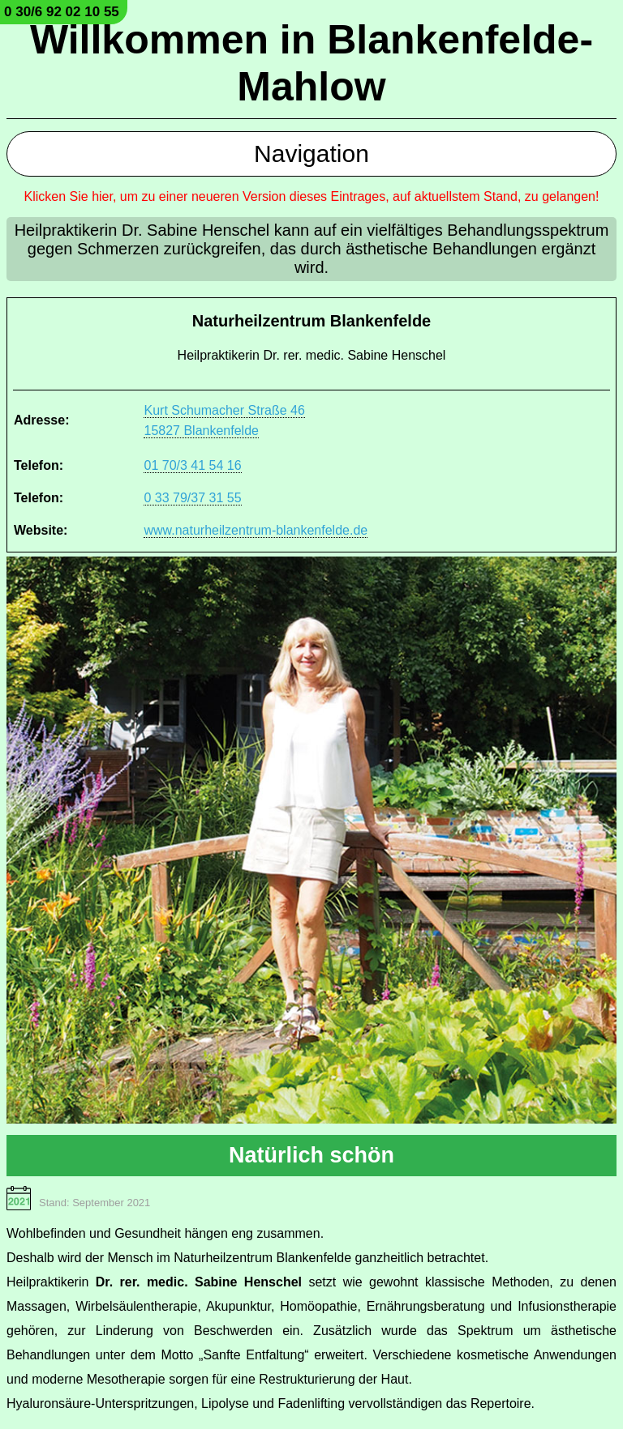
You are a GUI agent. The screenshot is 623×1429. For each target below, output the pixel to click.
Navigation (311, 153)
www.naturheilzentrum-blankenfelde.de (255, 530)
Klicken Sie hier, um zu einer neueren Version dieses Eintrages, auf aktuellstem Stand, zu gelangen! (311, 196)
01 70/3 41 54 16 (192, 465)
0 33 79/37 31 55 (192, 498)
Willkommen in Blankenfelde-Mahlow (311, 63)
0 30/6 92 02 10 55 (61, 11)
